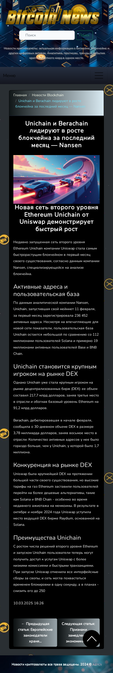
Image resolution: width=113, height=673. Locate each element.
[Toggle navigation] (98, 75)
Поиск (84, 35)
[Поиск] (47, 35)
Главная (20, 95)
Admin (97, 664)
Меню (9, 75)
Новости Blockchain (48, 95)
